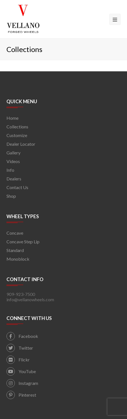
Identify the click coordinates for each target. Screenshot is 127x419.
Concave (14, 233)
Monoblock (17, 259)
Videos (13, 161)
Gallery (13, 152)
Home (12, 118)
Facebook (22, 336)
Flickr (18, 359)
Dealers (13, 178)
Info (10, 170)
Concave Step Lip (23, 241)
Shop (11, 196)
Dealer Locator (20, 144)
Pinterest (21, 394)
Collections (17, 126)
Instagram (22, 383)
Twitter (19, 347)
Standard (15, 250)
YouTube (21, 371)
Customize (16, 135)
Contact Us (17, 187)
